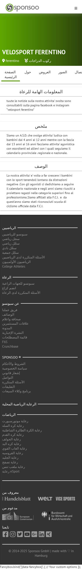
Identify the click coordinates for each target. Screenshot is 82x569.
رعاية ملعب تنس (13, 467)
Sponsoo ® (11, 357)
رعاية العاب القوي (14, 448)
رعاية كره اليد (11, 444)
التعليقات (8, 387)
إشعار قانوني (11, 373)
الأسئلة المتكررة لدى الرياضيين (23, 257)
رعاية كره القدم (13, 434)
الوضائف (8, 314)
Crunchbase (10, 346)
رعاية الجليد (10, 457)
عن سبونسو (10, 303)
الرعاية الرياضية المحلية (19, 404)
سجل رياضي (11, 239)
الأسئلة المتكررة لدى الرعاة (21, 293)
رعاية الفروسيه (12, 453)
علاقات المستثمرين (15, 323)
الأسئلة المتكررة (13, 382)
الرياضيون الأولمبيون (16, 262)
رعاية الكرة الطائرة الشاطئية (22, 430)
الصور (62, 72)
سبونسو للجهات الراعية (18, 283)
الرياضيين (9, 228)
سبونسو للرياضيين (15, 234)
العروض (45, 72)
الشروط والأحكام (13, 364)
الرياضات (9, 414)
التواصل (7, 377)
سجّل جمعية (10, 252)
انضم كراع (9, 288)
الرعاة (6, 277)
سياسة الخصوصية (14, 368)
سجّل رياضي (11, 243)
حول (27, 72)
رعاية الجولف (11, 439)
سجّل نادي (9, 248)
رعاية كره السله (13, 426)
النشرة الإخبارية (13, 333)
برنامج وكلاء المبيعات (16, 391)
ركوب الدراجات (40, 60)
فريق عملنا (9, 310)
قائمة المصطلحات (14, 337)
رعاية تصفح (10, 462)
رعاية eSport (10, 471)
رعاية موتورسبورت (15, 421)
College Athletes (13, 266)
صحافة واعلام (11, 319)
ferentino (12, 60)
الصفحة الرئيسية (11, 74)
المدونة (7, 328)
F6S (4, 342)
